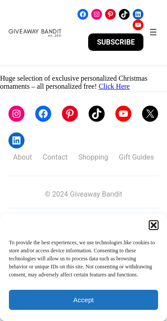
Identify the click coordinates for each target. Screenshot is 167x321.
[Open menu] (153, 32)
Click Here (114, 86)
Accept (83, 300)
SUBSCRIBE (116, 42)
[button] (153, 225)
